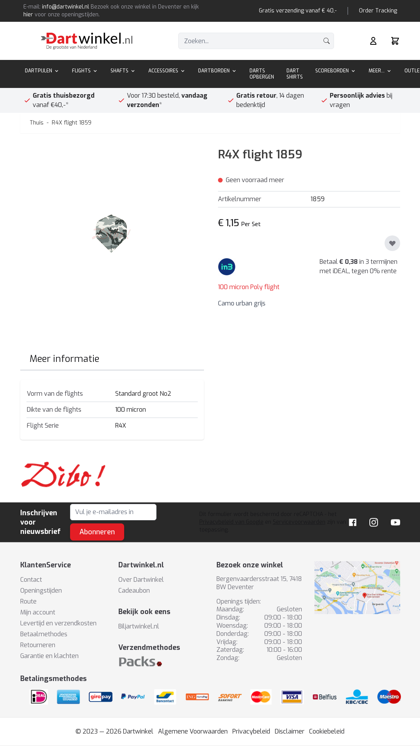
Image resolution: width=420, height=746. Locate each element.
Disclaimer (289, 731)
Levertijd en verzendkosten (58, 623)
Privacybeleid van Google (231, 522)
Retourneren (37, 645)
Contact (31, 580)
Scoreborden (335, 71)
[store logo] (86, 41)
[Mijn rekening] (373, 41)
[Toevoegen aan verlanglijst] (392, 243)
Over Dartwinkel (141, 580)
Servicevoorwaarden (299, 522)
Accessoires (167, 71)
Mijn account (37, 612)
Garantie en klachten (49, 656)
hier (28, 14)
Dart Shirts (294, 74)
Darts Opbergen (262, 74)
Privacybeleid (251, 731)
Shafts (123, 71)
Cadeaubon (134, 590)
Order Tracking (378, 10)
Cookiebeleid (326, 731)
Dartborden (217, 71)
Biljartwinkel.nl (138, 626)
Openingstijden (41, 590)
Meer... (380, 71)
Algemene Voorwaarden (193, 731)
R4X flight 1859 (71, 122)
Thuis (37, 122)
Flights (85, 71)
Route (28, 601)
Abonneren (97, 532)
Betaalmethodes (43, 634)
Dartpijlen (42, 71)
